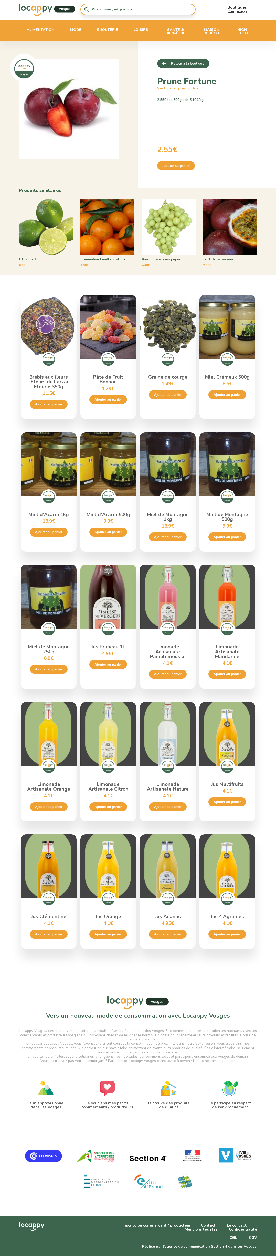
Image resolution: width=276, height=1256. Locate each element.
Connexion (237, 11)
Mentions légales (201, 1229)
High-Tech (243, 31)
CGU (233, 1237)
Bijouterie (107, 29)
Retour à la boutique (187, 63)
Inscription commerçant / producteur (157, 1225)
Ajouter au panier (176, 166)
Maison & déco (211, 31)
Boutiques (237, 7)
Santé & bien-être (175, 31)
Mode (75, 29)
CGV (253, 1237)
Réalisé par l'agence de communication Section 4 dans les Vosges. (199, 1246)
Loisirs (141, 29)
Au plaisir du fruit (186, 88)
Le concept (237, 1225)
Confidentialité (243, 1229)
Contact (208, 1225)
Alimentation (41, 29)
